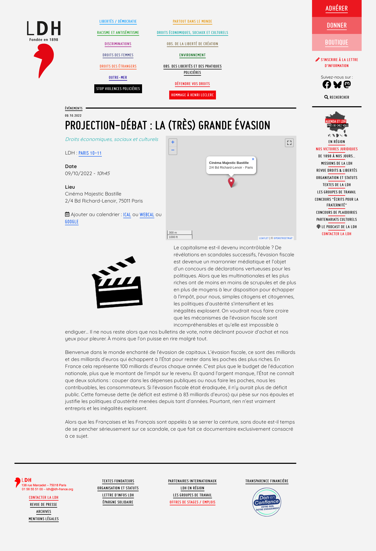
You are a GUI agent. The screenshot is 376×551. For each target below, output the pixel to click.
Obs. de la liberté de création (192, 44)
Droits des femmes (118, 55)
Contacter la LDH (43, 497)
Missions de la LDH (336, 163)
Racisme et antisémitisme (118, 32)
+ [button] (173, 143)
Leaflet (264, 238)
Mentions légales (44, 519)
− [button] (173, 151)
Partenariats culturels (336, 219)
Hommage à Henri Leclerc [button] (192, 95)
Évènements (74, 108)
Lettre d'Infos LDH (118, 495)
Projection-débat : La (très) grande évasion (168, 125)
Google (72, 221)
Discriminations (118, 44)
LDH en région (192, 488)
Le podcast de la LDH (337, 226)
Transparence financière (267, 481)
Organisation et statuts (118, 488)
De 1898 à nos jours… (336, 156)
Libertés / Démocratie (118, 21)
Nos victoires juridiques (337, 149)
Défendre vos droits (192, 83)
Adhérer (337, 8)
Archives (43, 511)
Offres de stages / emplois (192, 502)
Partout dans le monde (192, 21)
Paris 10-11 (90, 153)
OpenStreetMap (283, 238)
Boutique (336, 42)
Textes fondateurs (118, 481)
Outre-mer (118, 77)
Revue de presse (43, 504)
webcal (147, 214)
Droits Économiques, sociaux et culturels (192, 32)
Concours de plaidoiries (336, 212)
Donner (337, 25)
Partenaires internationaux (192, 481)
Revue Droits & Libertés (336, 170)
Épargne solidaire (118, 502)
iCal (127, 214)
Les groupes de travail (192, 495)
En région (336, 141)
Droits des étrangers (118, 66)
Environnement (192, 55)
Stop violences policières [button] (118, 88)
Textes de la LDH (337, 184)
